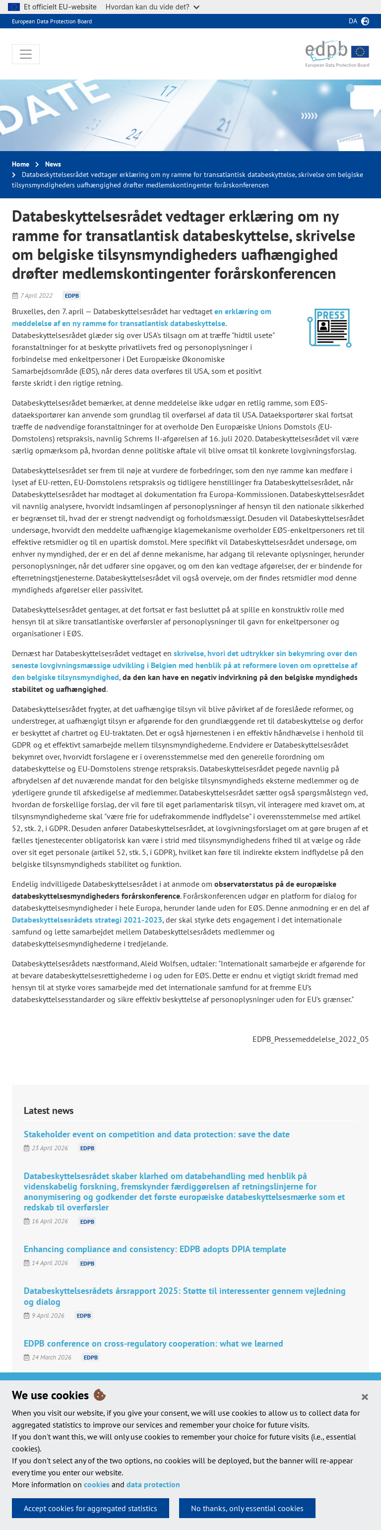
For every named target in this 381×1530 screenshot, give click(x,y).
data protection (153, 1484)
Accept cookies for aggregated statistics (90, 1508)
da (353, 20)
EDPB (72, 295)
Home (20, 164)
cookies (97, 1484)
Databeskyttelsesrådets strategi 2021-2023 (87, 920)
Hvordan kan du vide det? (152, 6)
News (53, 164)
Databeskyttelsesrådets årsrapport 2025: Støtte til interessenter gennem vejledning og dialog (185, 1296)
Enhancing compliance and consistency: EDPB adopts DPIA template (155, 1249)
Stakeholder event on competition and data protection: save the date (157, 1134)
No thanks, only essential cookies (247, 1508)
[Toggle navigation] (26, 54)
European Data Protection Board (52, 21)
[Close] (365, 1396)
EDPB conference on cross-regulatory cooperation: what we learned (153, 1343)
